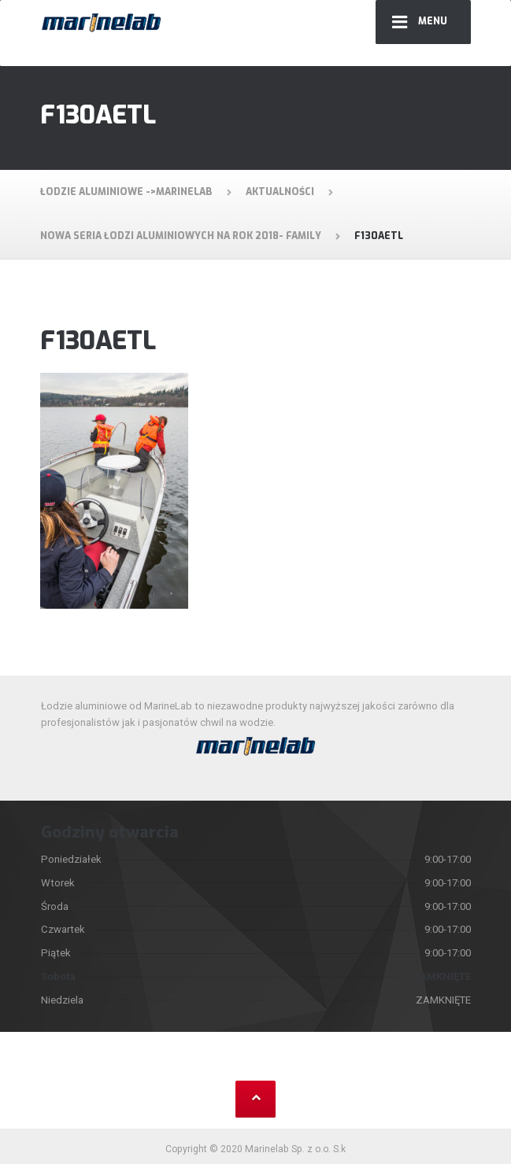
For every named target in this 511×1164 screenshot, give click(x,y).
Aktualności (280, 192)
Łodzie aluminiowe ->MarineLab (126, 192)
